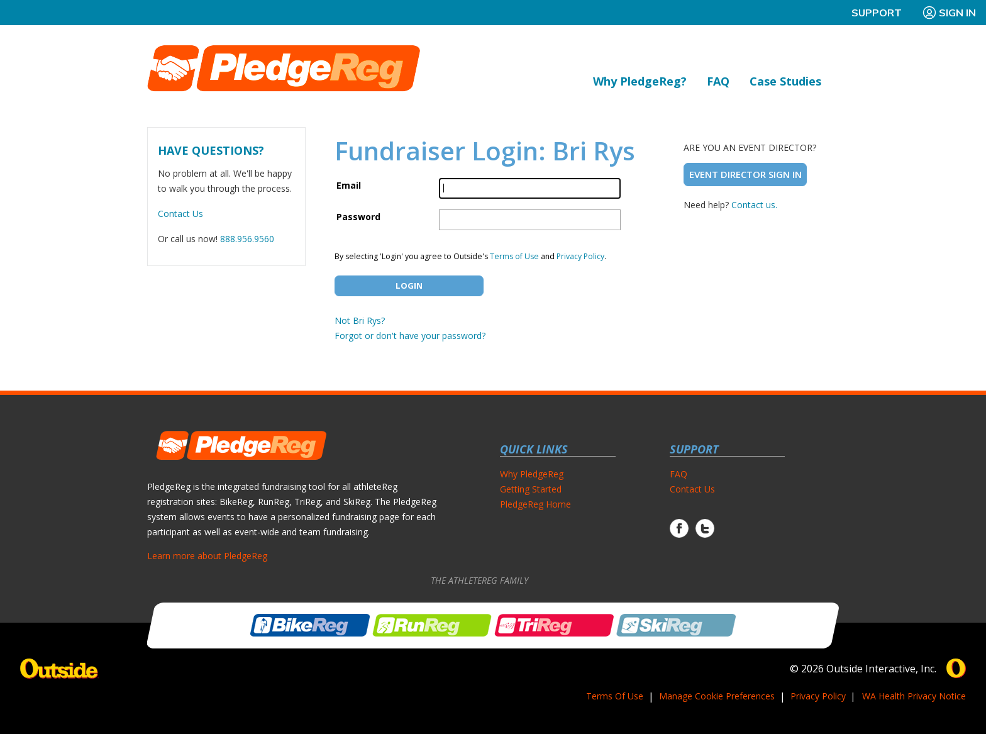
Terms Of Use (614, 696)
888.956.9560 (247, 239)
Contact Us (180, 214)
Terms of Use (514, 256)
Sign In (949, 12)
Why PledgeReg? (640, 81)
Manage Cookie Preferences (717, 696)
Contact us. (754, 205)
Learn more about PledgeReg (207, 556)
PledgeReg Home (535, 504)
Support (876, 12)
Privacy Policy (580, 256)
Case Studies (785, 81)
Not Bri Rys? (360, 320)
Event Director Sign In (745, 174)
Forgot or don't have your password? (410, 336)
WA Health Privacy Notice (914, 696)
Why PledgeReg (531, 474)
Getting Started (531, 489)
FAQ (718, 81)
